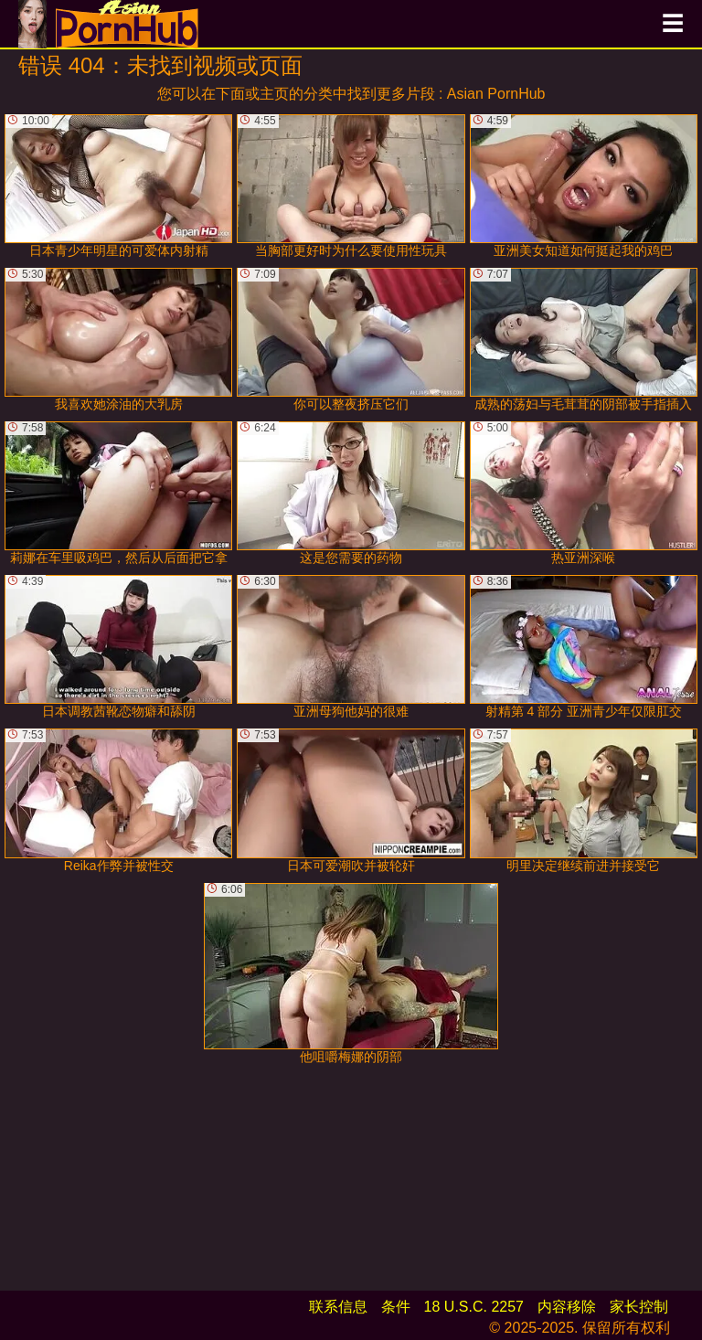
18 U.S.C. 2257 (474, 1306)
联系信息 (338, 1306)
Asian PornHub (496, 93)
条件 (395, 1306)
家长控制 (639, 1306)
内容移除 (566, 1306)
